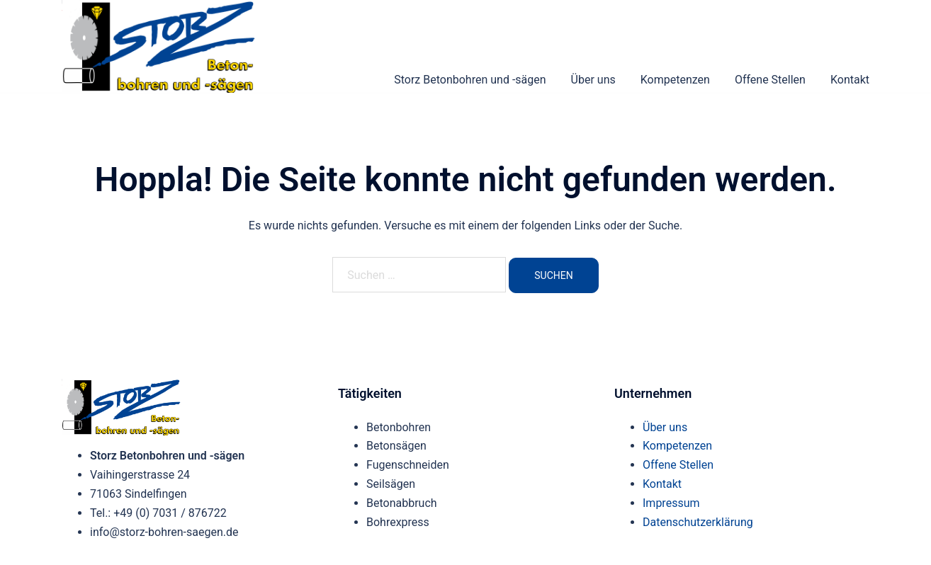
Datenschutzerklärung (698, 522)
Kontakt (849, 79)
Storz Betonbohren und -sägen (470, 79)
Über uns (593, 79)
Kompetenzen (675, 79)
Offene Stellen (770, 79)
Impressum (671, 503)
